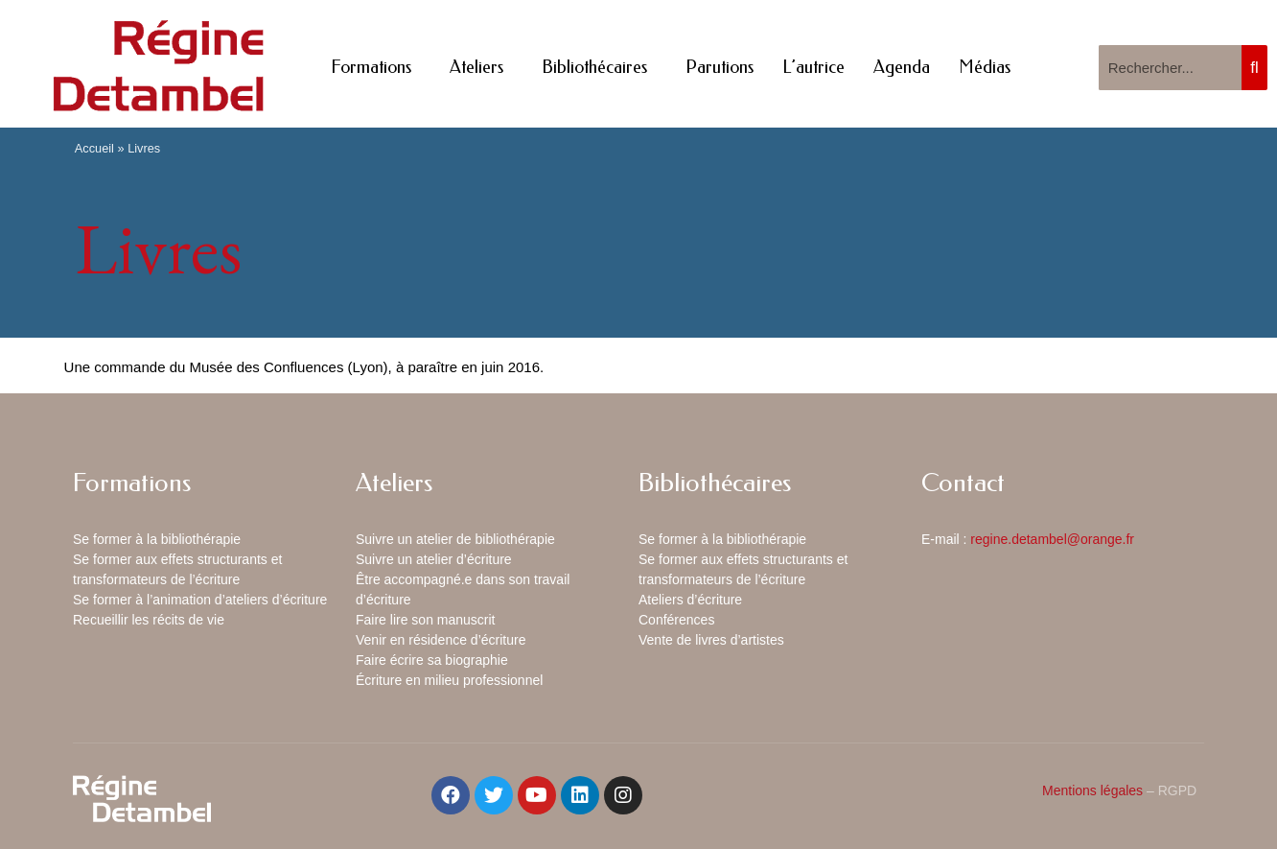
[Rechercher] (1254, 67)
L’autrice (813, 67)
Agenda (901, 67)
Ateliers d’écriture (690, 599)
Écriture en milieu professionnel (449, 680)
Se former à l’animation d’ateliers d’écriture (200, 599)
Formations (376, 67)
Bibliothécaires (599, 67)
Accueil (94, 148)
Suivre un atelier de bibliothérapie (455, 539)
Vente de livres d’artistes (711, 640)
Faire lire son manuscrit (426, 619)
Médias (984, 67)
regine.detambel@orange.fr (1052, 539)
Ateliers (481, 67)
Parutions (719, 67)
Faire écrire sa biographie (432, 660)
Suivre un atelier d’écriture (434, 559)
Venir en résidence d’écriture (440, 640)
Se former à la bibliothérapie (157, 539)
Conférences (676, 619)
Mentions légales (1092, 790)
